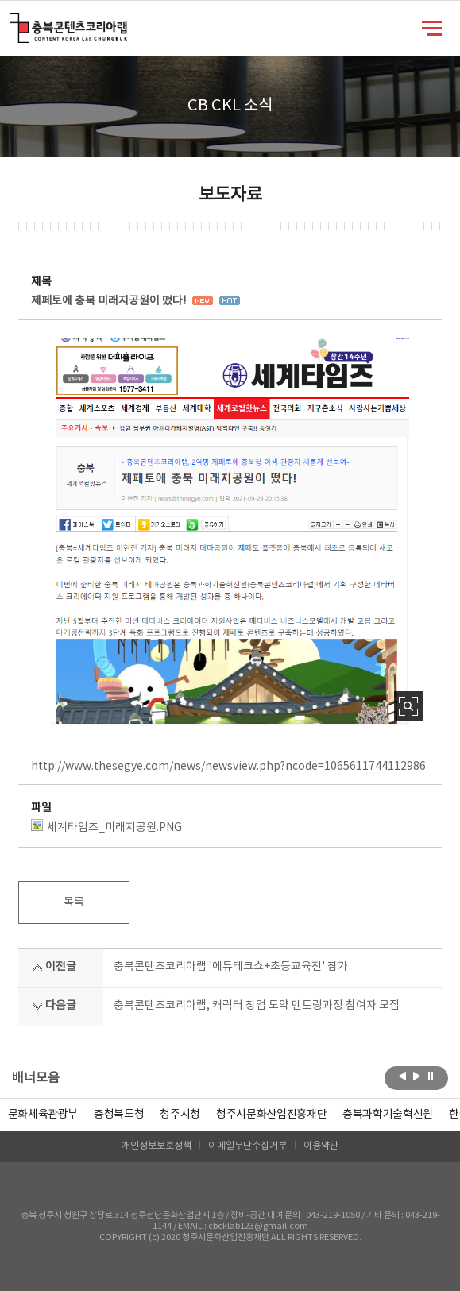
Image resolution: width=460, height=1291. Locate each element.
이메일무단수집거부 (247, 1146)
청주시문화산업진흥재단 (271, 1114)
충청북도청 (119, 1114)
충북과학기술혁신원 (387, 1114)
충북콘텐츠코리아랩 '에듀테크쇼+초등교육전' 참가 (231, 967)
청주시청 (180, 1114)
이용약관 (320, 1146)
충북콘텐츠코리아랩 (13, 21)
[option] (119, 1115)
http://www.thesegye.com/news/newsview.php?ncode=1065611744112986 (228, 766)
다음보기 (417, 1076)
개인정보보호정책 (156, 1146)
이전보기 (402, 1076)
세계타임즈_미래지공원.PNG (106, 826)
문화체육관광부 (43, 1114)
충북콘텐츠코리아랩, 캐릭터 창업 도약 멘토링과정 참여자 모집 (257, 1005)
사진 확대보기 (409, 706)
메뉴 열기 (432, 27)
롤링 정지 (431, 1076)
